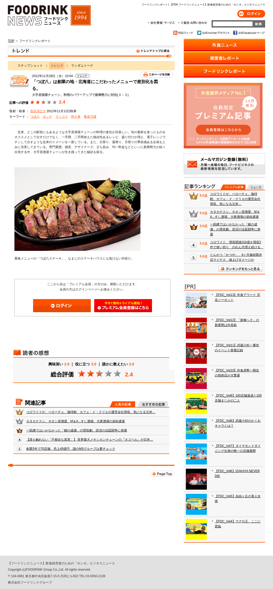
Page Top (162, 474)
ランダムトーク (82, 65)
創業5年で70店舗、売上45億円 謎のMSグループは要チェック (70, 449)
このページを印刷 (156, 75)
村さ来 (76, 116)
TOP (11, 41)
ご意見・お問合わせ (192, 23)
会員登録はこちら (123, 305)
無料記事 (255, 187)
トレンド (91, 51)
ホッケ (47, 116)
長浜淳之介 (38, 111)
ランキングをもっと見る (240, 269)
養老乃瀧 (90, 116)
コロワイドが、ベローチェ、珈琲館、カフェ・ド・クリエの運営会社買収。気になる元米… (90, 412)
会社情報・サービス (162, 23)
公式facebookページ (248, 33)
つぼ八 (35, 116)
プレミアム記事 (232, 187)
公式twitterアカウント (214, 33)
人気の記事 (122, 404)
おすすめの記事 (152, 404)
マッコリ (61, 116)
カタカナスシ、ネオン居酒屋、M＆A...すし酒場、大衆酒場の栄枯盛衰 (75, 421)
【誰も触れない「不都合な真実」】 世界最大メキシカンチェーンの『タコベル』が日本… (89, 439)
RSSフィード (184, 33)
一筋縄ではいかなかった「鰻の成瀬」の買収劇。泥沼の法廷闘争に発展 (76, 430)
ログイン (251, 14)
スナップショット (30, 65)
